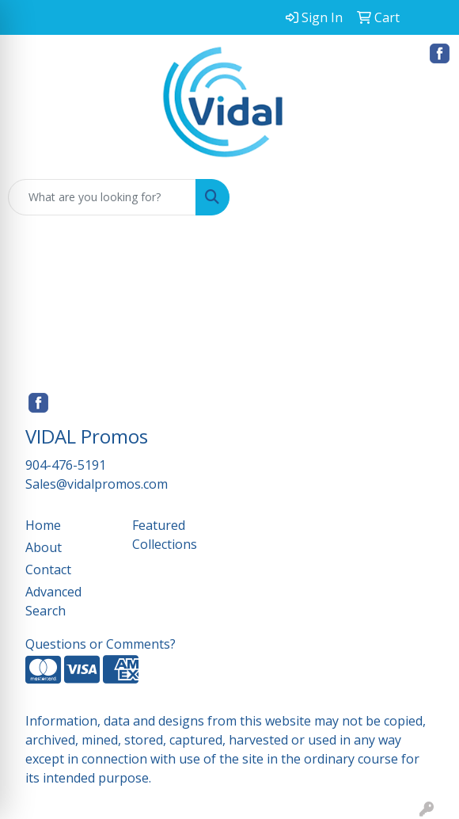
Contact (48, 569)
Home (43, 525)
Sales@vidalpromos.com (96, 484)
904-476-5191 (65, 465)
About (43, 547)
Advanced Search (53, 601)
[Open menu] (427, 197)
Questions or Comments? (100, 644)
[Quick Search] (102, 197)
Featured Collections (164, 534)
